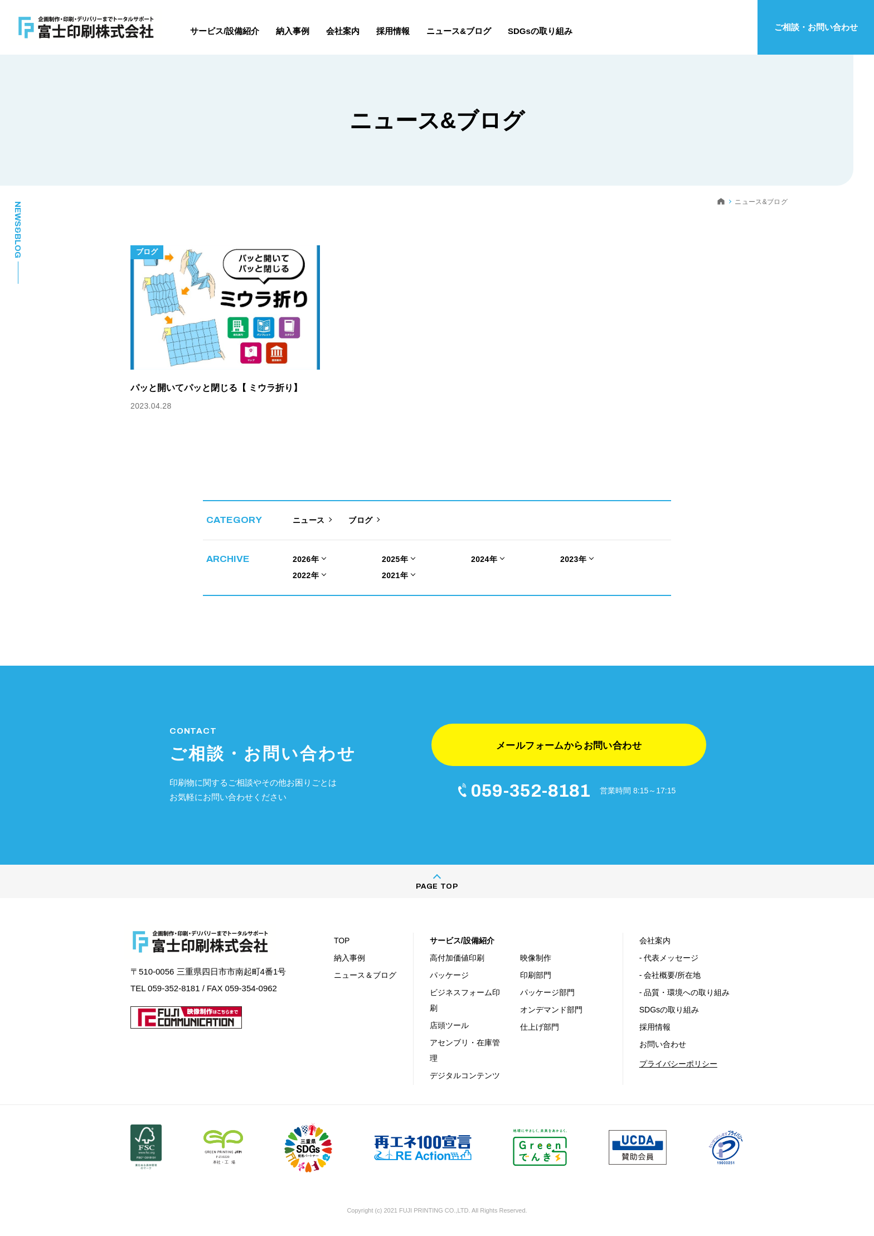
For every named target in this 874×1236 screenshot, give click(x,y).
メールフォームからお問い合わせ (569, 745)
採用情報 (655, 1026)
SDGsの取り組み (669, 1009)
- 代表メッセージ (669, 957)
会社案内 (655, 940)
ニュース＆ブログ (365, 975)
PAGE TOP (437, 886)
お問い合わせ (662, 1044)
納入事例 (349, 957)
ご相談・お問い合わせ (816, 27)
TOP (342, 940)
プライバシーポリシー (678, 1063)
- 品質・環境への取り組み (684, 992)
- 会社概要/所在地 (670, 975)
